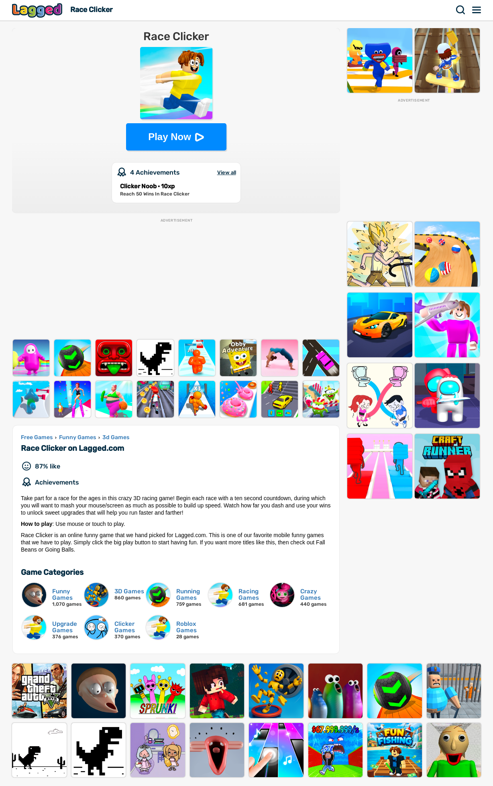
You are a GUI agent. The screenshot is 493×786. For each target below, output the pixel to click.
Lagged (38, 10)
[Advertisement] (176, 279)
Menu (477, 10)
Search (461, 10)
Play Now (169, 136)
